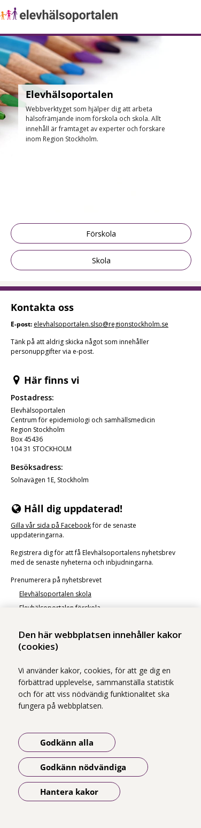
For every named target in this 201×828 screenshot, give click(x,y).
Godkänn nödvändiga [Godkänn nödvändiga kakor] (83, 767)
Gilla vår (24, 525)
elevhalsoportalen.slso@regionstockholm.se (101, 324)
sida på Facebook (64, 525)
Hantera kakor (69, 791)
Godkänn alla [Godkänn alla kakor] (67, 742)
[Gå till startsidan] (100, 14)
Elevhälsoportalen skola (55, 593)
